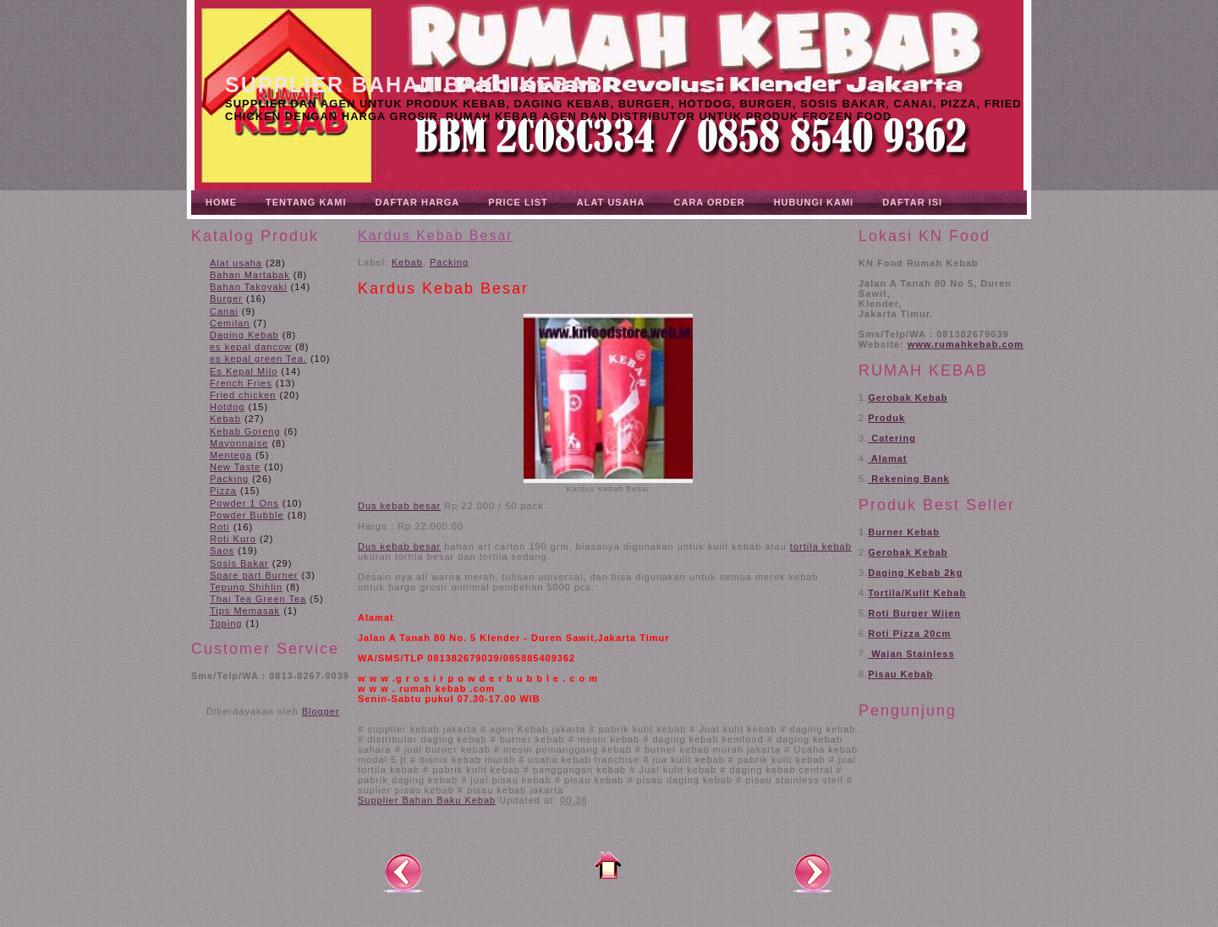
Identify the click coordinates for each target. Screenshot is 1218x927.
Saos (222, 551)
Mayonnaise (239, 443)
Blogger (320, 711)
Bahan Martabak (250, 275)
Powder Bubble (247, 515)
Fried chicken (243, 395)
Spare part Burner (254, 575)
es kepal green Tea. (258, 359)
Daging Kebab (244, 335)
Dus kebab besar (399, 546)
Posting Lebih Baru (403, 872)
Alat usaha (236, 263)
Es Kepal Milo (243, 371)
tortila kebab (821, 546)
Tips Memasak (245, 611)
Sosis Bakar (239, 563)
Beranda (608, 865)
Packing (229, 479)
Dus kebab (386, 506)
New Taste (235, 467)
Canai (224, 311)
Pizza (223, 490)
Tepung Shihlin (246, 587)
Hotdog (227, 407)
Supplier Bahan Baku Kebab (414, 84)
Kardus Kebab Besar (435, 235)
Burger (226, 298)
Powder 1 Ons (244, 503)
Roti (220, 527)
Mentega (231, 455)
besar (428, 506)
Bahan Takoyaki (248, 287)
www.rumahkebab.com (965, 344)
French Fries (241, 383)
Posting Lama (813, 872)
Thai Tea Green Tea (258, 599)
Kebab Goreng (245, 431)
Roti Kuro (233, 539)
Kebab (225, 419)
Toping (226, 623)
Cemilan (230, 323)
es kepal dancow (251, 347)
